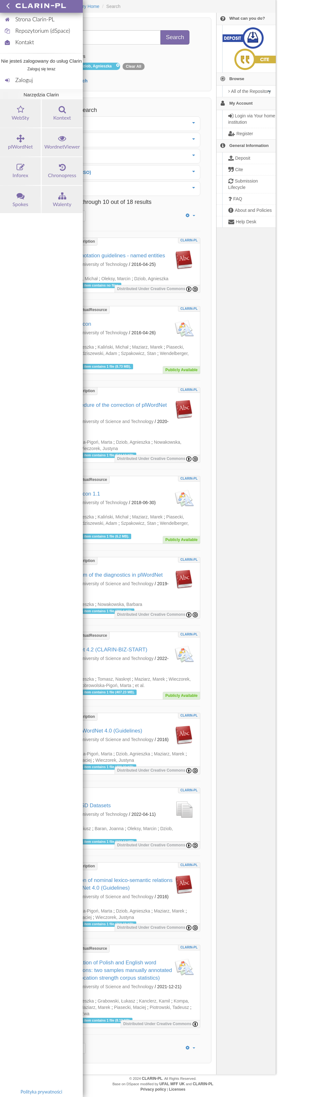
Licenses (177, 1089)
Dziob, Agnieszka (151, 278)
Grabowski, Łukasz (116, 1000)
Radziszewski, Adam (96, 353)
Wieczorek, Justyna (98, 448)
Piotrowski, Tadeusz (169, 1007)
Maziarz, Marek (147, 347)
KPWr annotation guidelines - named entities (112, 256)
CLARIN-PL (189, 240)
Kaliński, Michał (113, 347)
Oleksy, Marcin (116, 278)
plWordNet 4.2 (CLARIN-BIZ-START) (103, 650)
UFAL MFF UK (172, 1084)
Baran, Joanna (109, 828)
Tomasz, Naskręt (114, 679)
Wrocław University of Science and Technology (107, 421)
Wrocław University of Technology (94, 264)
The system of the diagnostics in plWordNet (111, 575)
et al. (140, 685)
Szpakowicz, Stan (138, 353)
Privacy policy (153, 1089)
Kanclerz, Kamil (154, 1000)
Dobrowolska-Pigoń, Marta (86, 442)
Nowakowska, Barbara (120, 604)
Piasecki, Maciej (130, 1007)
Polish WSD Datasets (85, 805)
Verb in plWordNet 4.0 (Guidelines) (101, 731)
